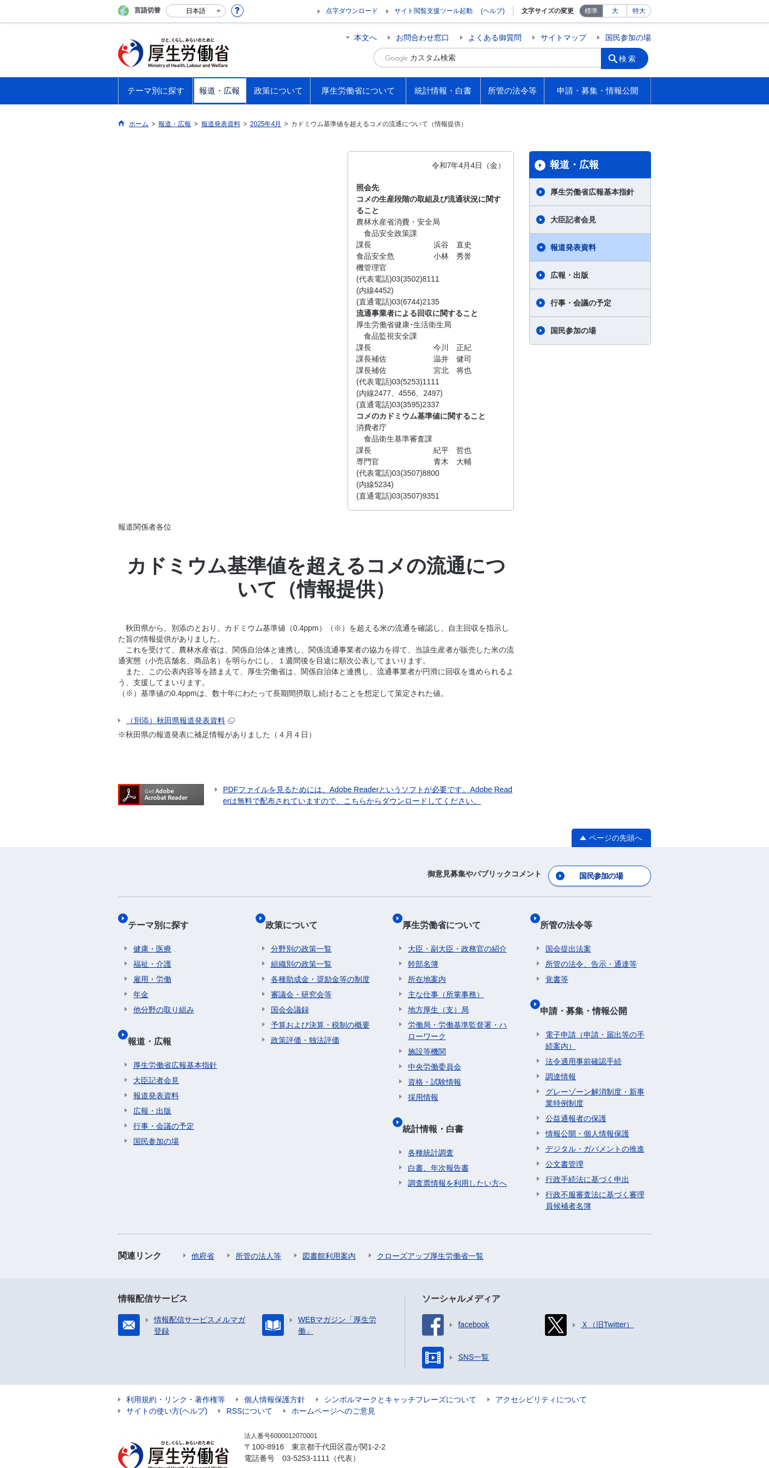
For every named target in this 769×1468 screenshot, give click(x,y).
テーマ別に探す (163, 914)
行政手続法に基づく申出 (587, 1151)
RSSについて (249, 1382)
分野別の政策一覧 (301, 932)
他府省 (202, 1227)
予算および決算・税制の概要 (320, 1008)
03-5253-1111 (306, 1430)
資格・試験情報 (434, 1065)
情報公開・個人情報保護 (587, 1105)
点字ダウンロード (352, 11)
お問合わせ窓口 (422, 37)
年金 (140, 978)
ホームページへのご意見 (333, 1382)
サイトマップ (563, 37)
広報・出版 (569, 275)
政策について (297, 914)
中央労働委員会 (434, 1050)
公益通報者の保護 (575, 1090)
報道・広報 (574, 164)
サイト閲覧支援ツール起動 (433, 11)
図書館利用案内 (329, 1227)
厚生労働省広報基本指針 (592, 192)
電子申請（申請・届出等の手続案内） (594, 1012)
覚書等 (556, 963)
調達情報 (560, 1048)
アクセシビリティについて (541, 1371)
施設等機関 (427, 1035)
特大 (639, 11)
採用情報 (423, 1081)
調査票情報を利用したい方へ (457, 1154)
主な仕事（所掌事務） (446, 978)
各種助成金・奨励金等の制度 (320, 963)
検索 (631, 57)
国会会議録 (290, 993)
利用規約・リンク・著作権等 (175, 1371)
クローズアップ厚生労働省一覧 (430, 1227)
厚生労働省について (447, 914)
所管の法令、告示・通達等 (591, 947)
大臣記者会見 (573, 219)
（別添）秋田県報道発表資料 (180, 720)
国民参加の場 (628, 37)
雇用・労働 (152, 963)
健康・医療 (152, 932)
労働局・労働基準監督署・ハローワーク (457, 1014)
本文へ (365, 37)
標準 (591, 11)
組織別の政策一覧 (301, 947)
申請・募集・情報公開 (588, 988)
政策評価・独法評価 (305, 1023)
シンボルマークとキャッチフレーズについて (400, 1371)
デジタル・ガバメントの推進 (594, 1120)
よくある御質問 (495, 37)
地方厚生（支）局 (438, 993)
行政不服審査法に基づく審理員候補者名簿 (594, 1172)
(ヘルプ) (493, 11)
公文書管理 (564, 1135)
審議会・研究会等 (301, 978)
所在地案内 (427, 963)
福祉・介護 (152, 947)
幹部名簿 (423, 947)
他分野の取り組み (163, 993)
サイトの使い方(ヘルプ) (166, 1382)
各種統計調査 (431, 1124)
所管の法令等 (571, 914)
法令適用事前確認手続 (583, 1033)
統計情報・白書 (438, 1106)
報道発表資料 (573, 247)
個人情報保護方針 (274, 1371)
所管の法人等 (258, 1227)
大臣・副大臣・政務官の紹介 (457, 932)
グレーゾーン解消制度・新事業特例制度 (594, 1069)
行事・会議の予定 (580, 302)
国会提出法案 (568, 932)
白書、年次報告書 (438, 1139)
